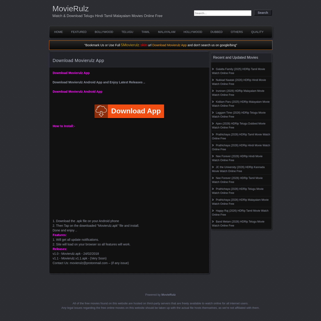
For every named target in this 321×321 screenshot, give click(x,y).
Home (58, 32)
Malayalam (166, 32)
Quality (257, 32)
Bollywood (104, 32)
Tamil (146, 32)
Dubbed (216, 32)
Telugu (127, 32)
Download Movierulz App (169, 45)
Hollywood (193, 32)
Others (237, 32)
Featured (78, 32)
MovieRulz (70, 8)
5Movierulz (134, 45)
